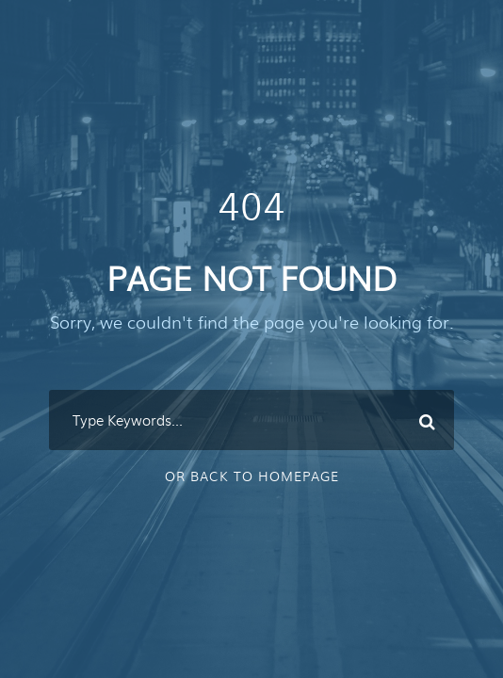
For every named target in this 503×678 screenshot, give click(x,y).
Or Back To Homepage (252, 475)
